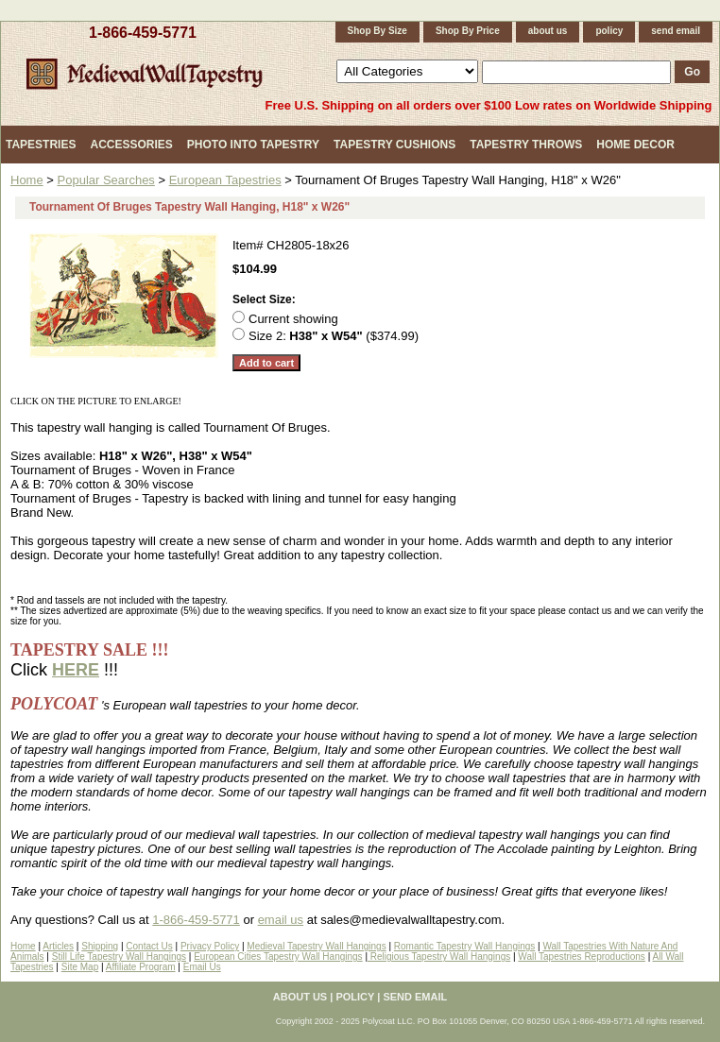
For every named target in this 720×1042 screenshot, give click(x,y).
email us (280, 920)
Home (26, 180)
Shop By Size (377, 31)
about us (548, 31)
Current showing (293, 319)
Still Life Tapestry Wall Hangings (119, 956)
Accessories (131, 144)
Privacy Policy (209, 946)
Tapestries (41, 144)
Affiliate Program (141, 967)
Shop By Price (468, 31)
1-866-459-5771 (143, 33)
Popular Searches (106, 180)
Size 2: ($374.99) (334, 336)
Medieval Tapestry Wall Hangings (316, 946)
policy (609, 31)
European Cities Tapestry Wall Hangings (278, 956)
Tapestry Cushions (394, 144)
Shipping (99, 946)
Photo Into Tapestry (253, 144)
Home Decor (635, 144)
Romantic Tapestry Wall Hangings (465, 946)
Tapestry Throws (526, 144)
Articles (58, 946)
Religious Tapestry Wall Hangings (439, 956)
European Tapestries (225, 180)
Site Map (79, 967)
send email (675, 31)
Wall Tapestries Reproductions (581, 956)
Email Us (202, 967)
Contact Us (149, 946)
